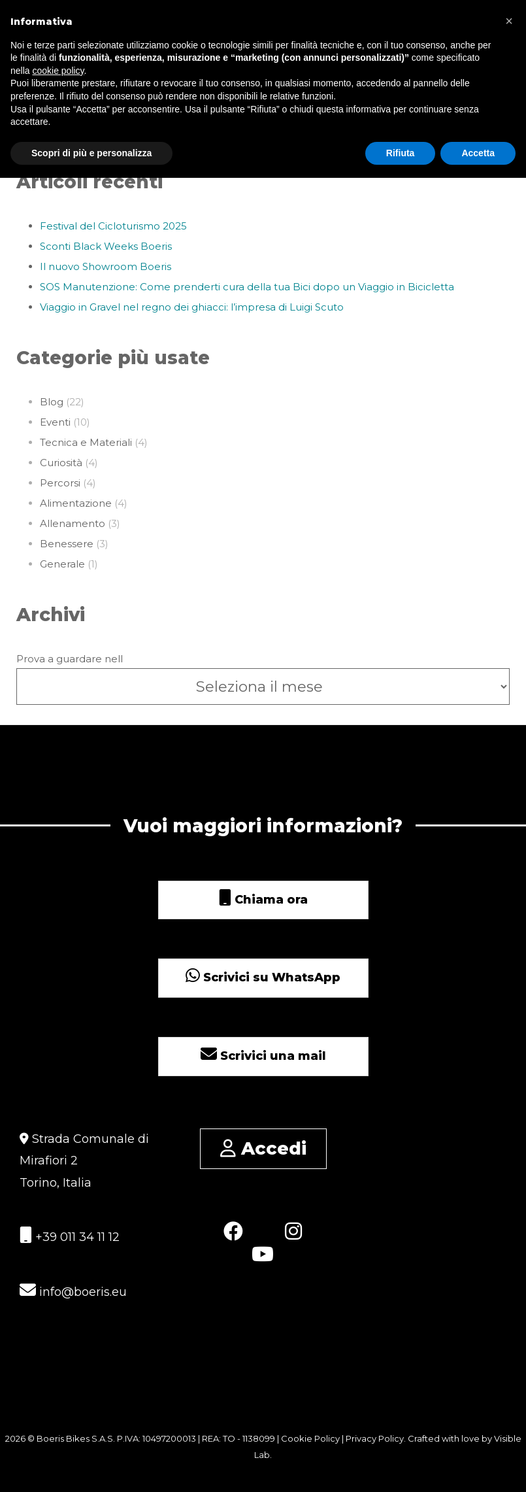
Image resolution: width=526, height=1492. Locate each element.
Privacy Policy (375, 1438)
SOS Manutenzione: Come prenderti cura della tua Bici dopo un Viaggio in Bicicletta (247, 286)
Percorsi (60, 483)
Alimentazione (76, 503)
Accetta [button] (478, 153)
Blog (51, 402)
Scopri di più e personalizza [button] (91, 153)
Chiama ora (263, 899)
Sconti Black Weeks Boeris (106, 246)
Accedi (263, 1148)
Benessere (66, 543)
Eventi (55, 422)
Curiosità (61, 462)
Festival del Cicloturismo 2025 (113, 226)
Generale (62, 564)
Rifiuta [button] (400, 153)
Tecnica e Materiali (86, 442)
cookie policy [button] (58, 70)
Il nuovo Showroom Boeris (105, 266)
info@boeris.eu (73, 1290)
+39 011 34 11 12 (70, 1235)
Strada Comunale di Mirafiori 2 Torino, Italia (84, 1161)
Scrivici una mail (263, 1056)
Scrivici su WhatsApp (263, 977)
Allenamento (72, 523)
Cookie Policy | (313, 1438)
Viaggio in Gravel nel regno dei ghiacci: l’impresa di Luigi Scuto (192, 307)
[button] (509, 20)
